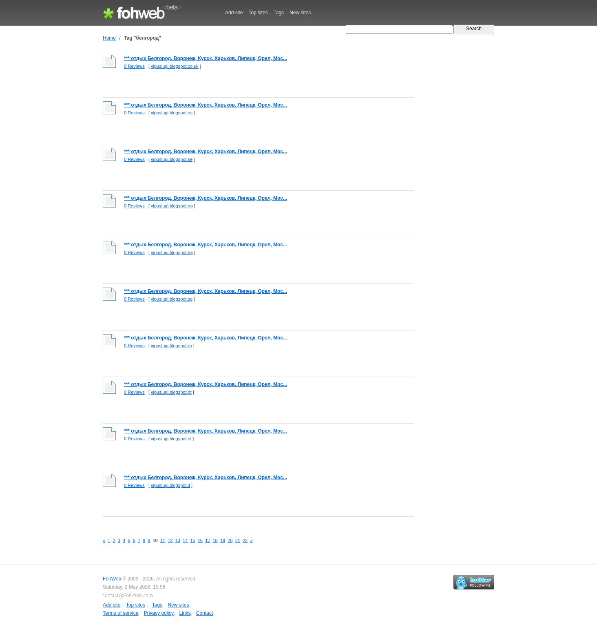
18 (215, 540)
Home (109, 38)
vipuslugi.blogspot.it (170, 485)
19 (222, 540)
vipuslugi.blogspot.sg (171, 299)
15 (192, 540)
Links (184, 613)
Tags (279, 13)
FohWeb (112, 579)
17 (207, 540)
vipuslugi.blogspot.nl (171, 438)
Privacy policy (159, 613)
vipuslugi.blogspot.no (172, 205)
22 (245, 540)
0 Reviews (134, 66)
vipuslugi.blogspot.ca (171, 112)
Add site (234, 13)
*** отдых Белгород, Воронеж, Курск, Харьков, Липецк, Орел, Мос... (205, 58)
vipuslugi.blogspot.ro (171, 345)
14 (185, 540)
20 (230, 540)
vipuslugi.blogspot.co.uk (175, 66)
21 (237, 540)
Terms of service (120, 613)
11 (162, 540)
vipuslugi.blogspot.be (172, 252)
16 (200, 540)
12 (170, 540)
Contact (204, 613)
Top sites (258, 13)
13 (177, 540)
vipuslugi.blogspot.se (171, 159)
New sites (300, 13)
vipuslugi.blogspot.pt (171, 392)
